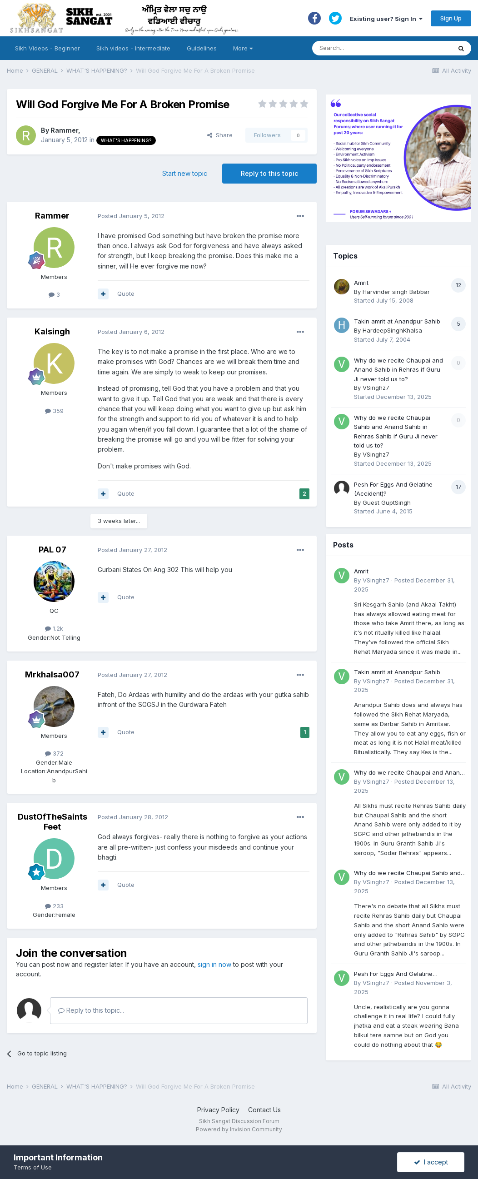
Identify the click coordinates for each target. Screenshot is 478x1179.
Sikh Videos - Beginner (47, 48)
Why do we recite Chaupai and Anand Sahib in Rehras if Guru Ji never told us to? (398, 370)
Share (220, 135)
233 (54, 906)
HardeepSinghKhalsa (392, 330)
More (243, 48)
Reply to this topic (269, 173)
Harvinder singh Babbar (396, 291)
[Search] (372, 48)
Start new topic (184, 173)
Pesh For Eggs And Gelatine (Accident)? (393, 974)
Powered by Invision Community (239, 1129)
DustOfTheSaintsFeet (52, 821)
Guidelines (202, 48)
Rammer (64, 130)
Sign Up (451, 18)
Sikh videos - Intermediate (133, 48)
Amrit (361, 282)
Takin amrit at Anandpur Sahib (397, 321)
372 (54, 753)
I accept (431, 1162)
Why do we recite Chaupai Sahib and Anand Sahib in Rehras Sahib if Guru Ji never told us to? (409, 873)
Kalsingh (52, 331)
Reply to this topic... (91, 1010)
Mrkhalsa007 (52, 674)
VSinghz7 (376, 387)
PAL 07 (52, 549)
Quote (125, 293)
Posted (131, 215)
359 (54, 410)
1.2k (54, 628)
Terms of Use (33, 1167)
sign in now (214, 964)
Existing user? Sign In (386, 18)
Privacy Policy (218, 1110)
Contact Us (264, 1110)
